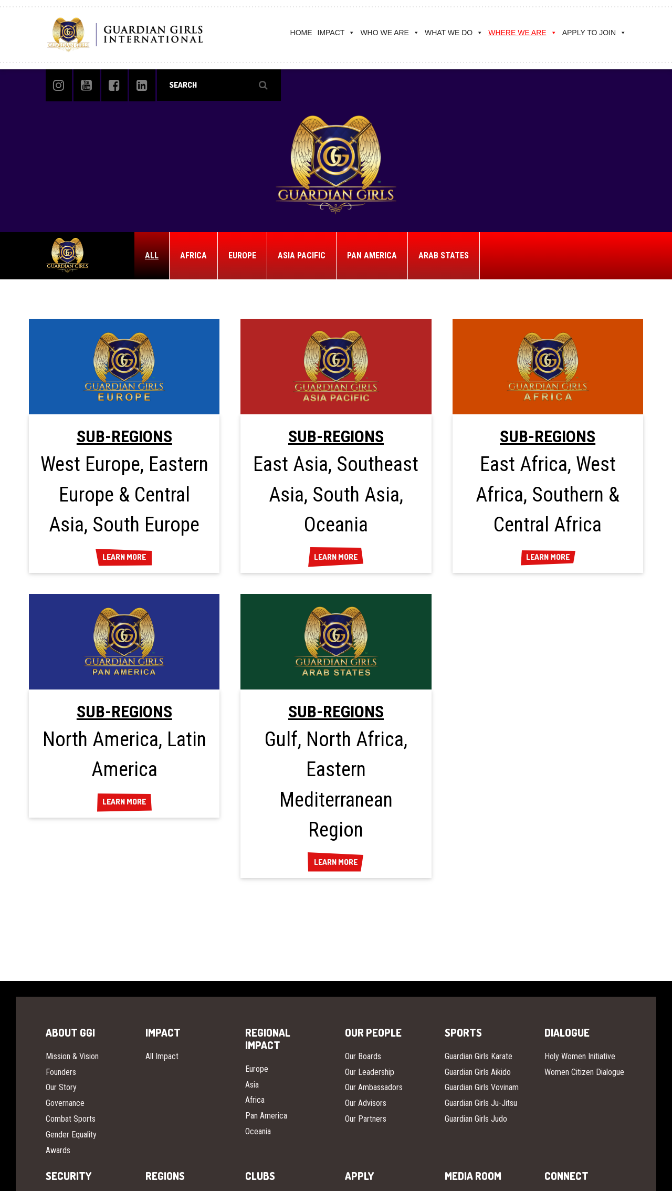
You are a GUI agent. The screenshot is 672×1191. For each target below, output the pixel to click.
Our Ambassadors (374, 1087)
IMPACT (336, 32)
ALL (152, 255)
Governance (65, 1103)
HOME (301, 32)
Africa (255, 1100)
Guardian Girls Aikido (478, 1072)
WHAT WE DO (454, 32)
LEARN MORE (124, 557)
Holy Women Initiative (579, 1056)
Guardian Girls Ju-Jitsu (481, 1103)
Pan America (266, 1116)
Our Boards (363, 1056)
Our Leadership (369, 1072)
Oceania (258, 1131)
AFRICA (193, 255)
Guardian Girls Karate (478, 1056)
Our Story (61, 1087)
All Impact (161, 1056)
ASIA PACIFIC (302, 255)
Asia (252, 1085)
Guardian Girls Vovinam (482, 1087)
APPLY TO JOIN (594, 32)
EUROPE (242, 255)
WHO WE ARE (389, 32)
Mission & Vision (72, 1056)
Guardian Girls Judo (476, 1119)
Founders (61, 1072)
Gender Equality (71, 1135)
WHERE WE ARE (522, 32)
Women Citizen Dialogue (584, 1072)
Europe (256, 1069)
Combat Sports (71, 1119)
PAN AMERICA (372, 255)
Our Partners (365, 1119)
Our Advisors (365, 1103)
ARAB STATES (443, 255)
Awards (58, 1150)
